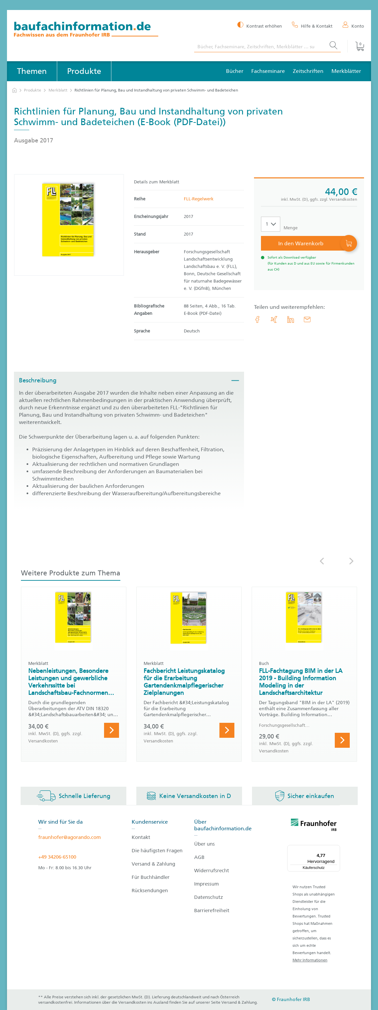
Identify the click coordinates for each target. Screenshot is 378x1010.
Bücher (234, 71)
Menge (291, 227)
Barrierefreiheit (211, 910)
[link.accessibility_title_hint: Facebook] (257, 319)
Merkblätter (346, 71)
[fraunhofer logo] (314, 826)
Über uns (204, 844)
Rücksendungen (150, 891)
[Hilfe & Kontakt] (312, 26)
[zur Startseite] (14, 90)
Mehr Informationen (310, 960)
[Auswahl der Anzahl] (270, 224)
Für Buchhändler (151, 877)
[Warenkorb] (355, 46)
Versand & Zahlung (153, 864)
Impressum (206, 884)
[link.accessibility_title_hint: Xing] (274, 319)
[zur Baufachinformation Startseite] (99, 30)
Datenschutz (208, 897)
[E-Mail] (307, 319)
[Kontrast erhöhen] (259, 25)
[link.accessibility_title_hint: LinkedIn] (290, 319)
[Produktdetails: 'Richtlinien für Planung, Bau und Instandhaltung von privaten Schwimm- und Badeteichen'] (69, 225)
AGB (199, 857)
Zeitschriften (308, 71)
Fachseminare (268, 71)
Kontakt (141, 837)
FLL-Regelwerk (198, 198)
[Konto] (353, 26)
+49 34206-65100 (57, 857)
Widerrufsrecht (211, 871)
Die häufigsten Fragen (157, 851)
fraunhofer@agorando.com (69, 837)
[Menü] (336, 849)
